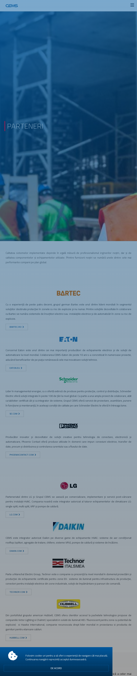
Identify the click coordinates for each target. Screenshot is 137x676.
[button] (56, 669)
